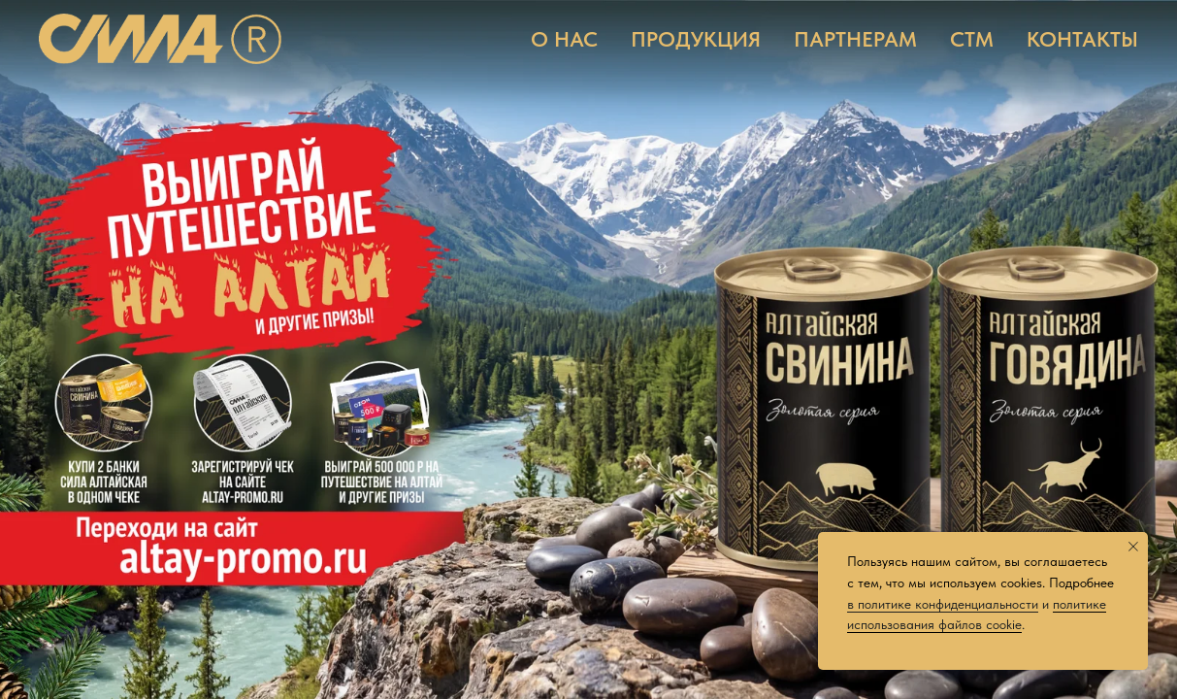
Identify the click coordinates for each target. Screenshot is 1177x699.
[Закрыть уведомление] (1133, 546)
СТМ (972, 38)
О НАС (564, 38)
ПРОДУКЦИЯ (696, 38)
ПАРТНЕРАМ (855, 38)
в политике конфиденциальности (942, 604)
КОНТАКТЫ (1082, 38)
